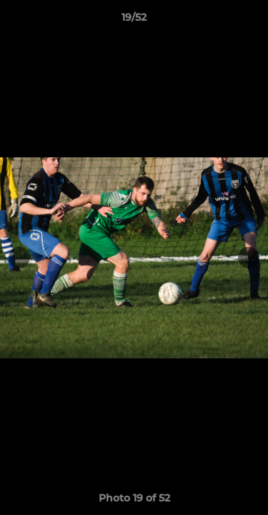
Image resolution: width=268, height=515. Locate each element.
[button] (250, 20)
